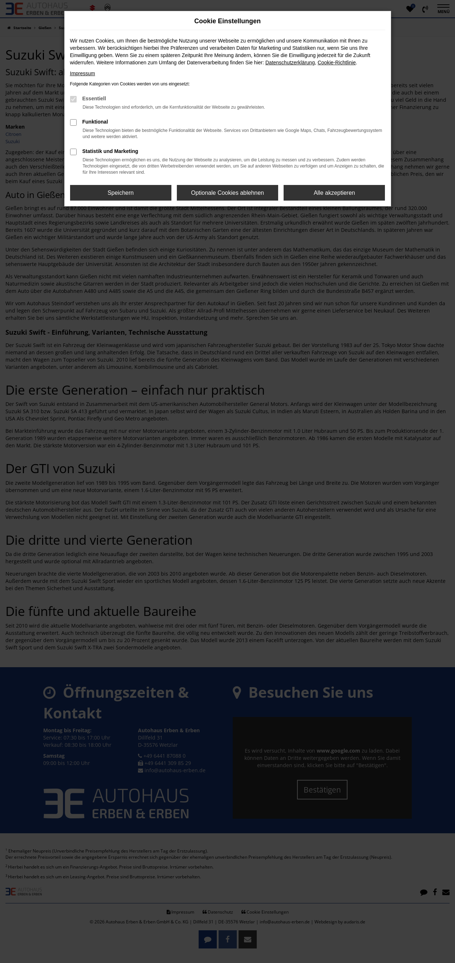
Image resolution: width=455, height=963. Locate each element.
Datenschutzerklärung (290, 62)
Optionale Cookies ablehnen (227, 193)
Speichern (120, 193)
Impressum (82, 73)
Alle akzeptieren (334, 193)
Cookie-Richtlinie (337, 62)
